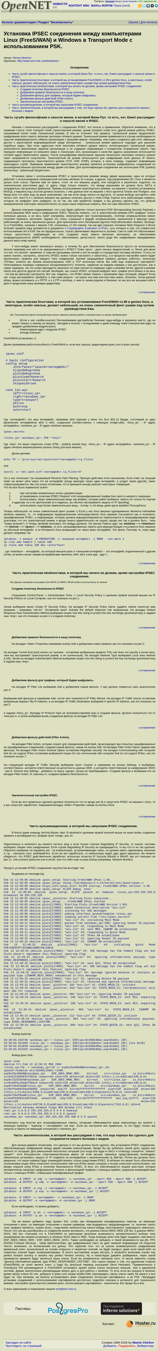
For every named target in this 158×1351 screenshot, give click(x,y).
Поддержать (127, 1346)
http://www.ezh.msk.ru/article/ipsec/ (38, 60)
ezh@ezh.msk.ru (66, 1289)
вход (118, 1)
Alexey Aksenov (22, 57)
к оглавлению (147, 292)
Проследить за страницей (23, 1346)
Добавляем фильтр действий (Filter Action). (46, 98)
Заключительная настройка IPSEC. (42, 101)
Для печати (148, 22)
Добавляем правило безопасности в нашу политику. (52, 92)
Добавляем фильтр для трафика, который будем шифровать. (58, 95)
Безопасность (61, 22)
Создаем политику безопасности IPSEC (45, 89)
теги (126, 5)
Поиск (118, 5)
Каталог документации (19, 22)
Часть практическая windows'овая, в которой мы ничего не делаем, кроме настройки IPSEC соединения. (77, 86)
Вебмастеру (145, 1346)
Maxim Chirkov (143, 1343)
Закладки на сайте (18, 1343)
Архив (134, 22)
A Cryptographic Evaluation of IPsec (86, 228)
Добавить (110, 1346)
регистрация (129, 1)
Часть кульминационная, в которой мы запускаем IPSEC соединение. (55, 104)
